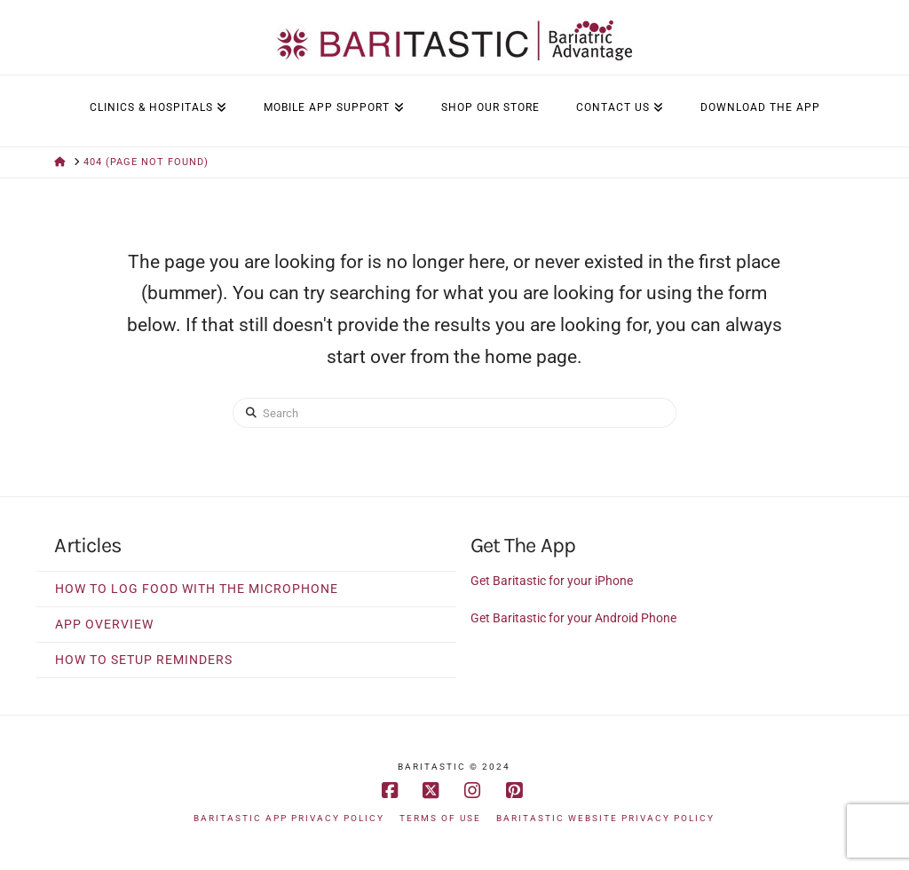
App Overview (104, 624)
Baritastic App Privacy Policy (289, 818)
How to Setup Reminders (144, 659)
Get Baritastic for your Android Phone (573, 618)
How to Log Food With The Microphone (196, 588)
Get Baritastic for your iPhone (551, 580)
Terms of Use (440, 818)
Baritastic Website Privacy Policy (605, 818)
